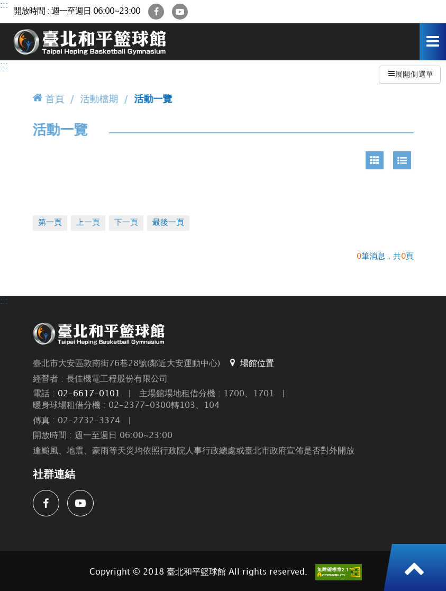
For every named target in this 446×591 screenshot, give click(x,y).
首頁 (49, 98)
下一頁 (126, 222)
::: (4, 6)
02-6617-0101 (89, 394)
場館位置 (251, 363)
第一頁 (50, 222)
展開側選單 (411, 74)
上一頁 (88, 222)
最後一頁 (168, 222)
